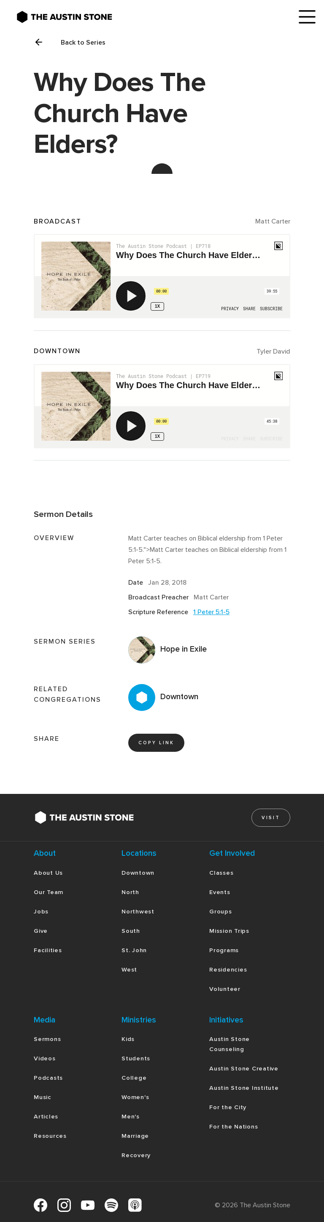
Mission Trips (229, 930)
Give (41, 930)
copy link (156, 742)
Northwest (138, 911)
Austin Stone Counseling (229, 1044)
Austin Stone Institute (244, 1088)
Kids (128, 1039)
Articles (46, 1116)
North (130, 892)
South (131, 930)
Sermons (47, 1039)
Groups (220, 911)
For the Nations (233, 1126)
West (129, 969)
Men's (131, 1116)
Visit (271, 817)
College (134, 1077)
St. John (134, 950)
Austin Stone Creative (243, 1068)
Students (136, 1058)
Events (219, 892)
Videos (45, 1058)
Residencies (228, 969)
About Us (48, 872)
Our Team (48, 892)
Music (42, 1097)
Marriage (135, 1135)
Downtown (138, 872)
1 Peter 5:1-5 (211, 612)
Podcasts (48, 1077)
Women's (135, 1097)
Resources (50, 1135)
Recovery (136, 1155)
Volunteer (224, 989)
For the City (227, 1107)
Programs (224, 950)
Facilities (48, 950)
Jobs (41, 911)
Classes (221, 872)
